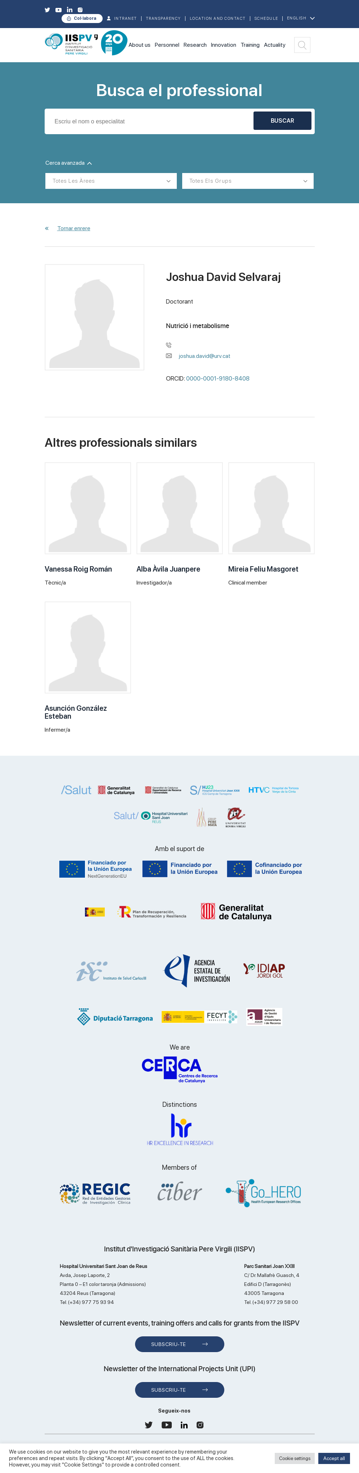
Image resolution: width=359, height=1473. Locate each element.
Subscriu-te (168, 1344)
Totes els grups (210, 181)
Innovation (223, 44)
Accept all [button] (334, 1458)
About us (140, 44)
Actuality (275, 44)
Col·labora (85, 18)
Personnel (167, 44)
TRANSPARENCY (163, 18)
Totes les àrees (74, 181)
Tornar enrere (73, 228)
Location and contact (218, 18)
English (297, 18)
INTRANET (125, 18)
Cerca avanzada (68, 162)
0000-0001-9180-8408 (218, 378)
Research (195, 44)
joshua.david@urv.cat (204, 356)
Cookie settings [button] (294, 1458)
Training (250, 44)
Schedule (266, 18)
